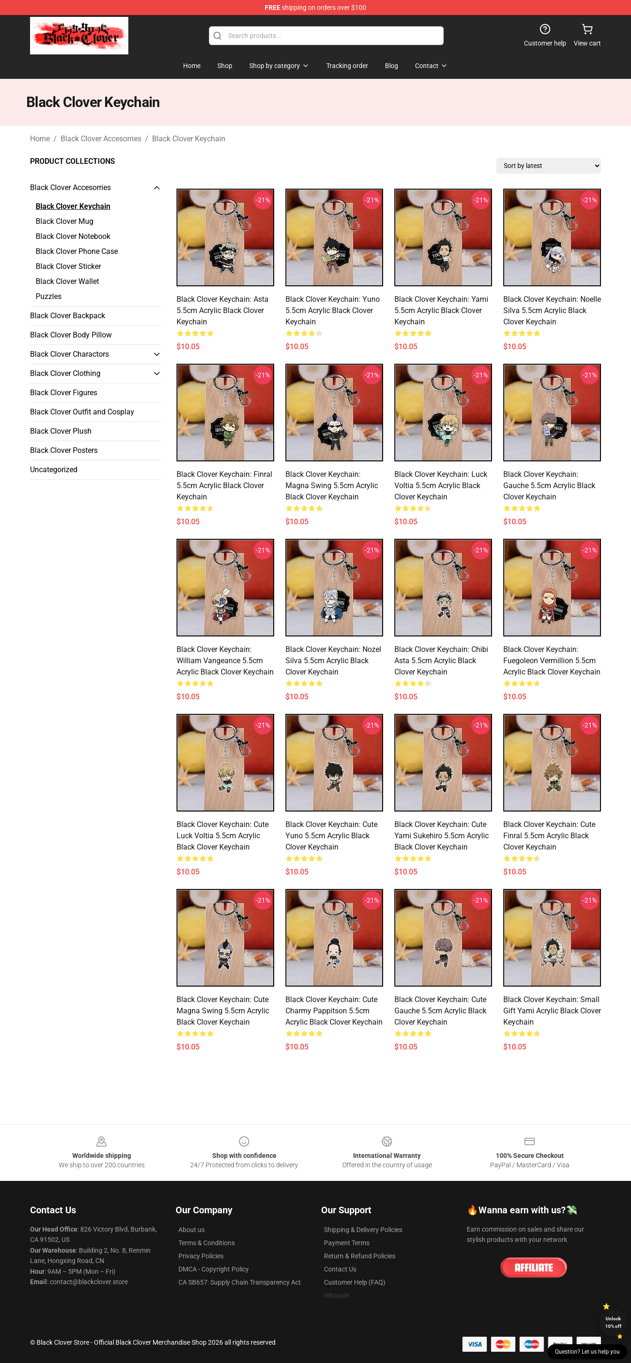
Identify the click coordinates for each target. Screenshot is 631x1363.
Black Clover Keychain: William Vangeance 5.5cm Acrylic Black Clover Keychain (225, 660)
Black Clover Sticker (68, 266)
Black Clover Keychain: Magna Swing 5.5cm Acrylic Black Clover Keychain (331, 485)
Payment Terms (346, 1243)
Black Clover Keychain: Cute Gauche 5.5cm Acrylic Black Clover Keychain (440, 1010)
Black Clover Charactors (69, 354)
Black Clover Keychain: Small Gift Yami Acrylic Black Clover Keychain (552, 1010)
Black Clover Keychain (188, 138)
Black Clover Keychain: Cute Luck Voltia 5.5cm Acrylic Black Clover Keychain (223, 835)
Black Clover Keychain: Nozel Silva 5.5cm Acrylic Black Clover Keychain (333, 660)
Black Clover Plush (61, 431)
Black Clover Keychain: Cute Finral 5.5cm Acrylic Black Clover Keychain (549, 835)
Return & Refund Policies (359, 1256)
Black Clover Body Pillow (71, 334)
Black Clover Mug (64, 221)
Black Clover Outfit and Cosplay (82, 411)
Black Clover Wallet (67, 281)
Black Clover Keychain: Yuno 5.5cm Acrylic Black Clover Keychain (332, 310)
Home (40, 138)
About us (191, 1229)
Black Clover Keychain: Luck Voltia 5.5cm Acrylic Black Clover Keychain (440, 485)
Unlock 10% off (613, 1322)
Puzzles (49, 296)
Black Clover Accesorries (101, 138)
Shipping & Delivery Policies (363, 1229)
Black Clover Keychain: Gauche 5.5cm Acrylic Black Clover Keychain (549, 485)
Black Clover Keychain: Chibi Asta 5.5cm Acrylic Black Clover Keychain (441, 660)
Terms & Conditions (206, 1243)
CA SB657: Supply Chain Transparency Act (239, 1282)
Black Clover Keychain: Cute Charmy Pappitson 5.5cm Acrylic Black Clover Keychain (334, 1010)
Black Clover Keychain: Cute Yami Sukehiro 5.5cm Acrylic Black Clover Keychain (441, 835)
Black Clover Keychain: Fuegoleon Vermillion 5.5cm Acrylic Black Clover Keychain (551, 660)
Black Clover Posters (64, 450)
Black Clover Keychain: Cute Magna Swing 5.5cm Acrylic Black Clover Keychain (223, 1010)
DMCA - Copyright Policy (213, 1269)
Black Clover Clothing (65, 373)
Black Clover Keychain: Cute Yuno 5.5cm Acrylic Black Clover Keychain (331, 835)
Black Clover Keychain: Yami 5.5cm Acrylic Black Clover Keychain (441, 310)
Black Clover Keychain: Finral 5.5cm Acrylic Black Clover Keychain (224, 485)
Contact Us (340, 1269)
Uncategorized (53, 469)
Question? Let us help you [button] (587, 1351)
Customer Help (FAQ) (354, 1282)
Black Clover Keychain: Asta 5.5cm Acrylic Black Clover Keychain (223, 310)
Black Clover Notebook (73, 236)
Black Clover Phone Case (77, 251)
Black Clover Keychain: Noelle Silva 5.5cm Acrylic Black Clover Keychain (552, 310)
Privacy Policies (200, 1256)
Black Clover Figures (63, 392)
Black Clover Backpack (67, 315)
